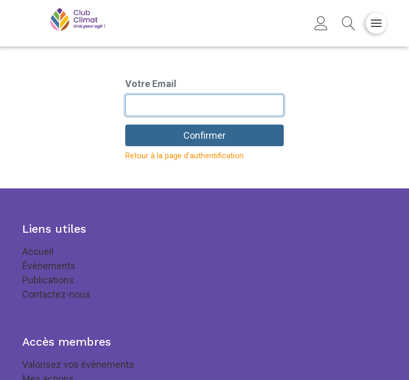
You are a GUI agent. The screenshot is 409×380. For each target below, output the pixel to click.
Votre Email (150, 83)
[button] (348, 23)
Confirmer (204, 135)
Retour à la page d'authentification (184, 155)
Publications (48, 280)
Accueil (37, 251)
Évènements (49, 265)
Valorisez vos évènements (78, 364)
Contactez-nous (56, 294)
